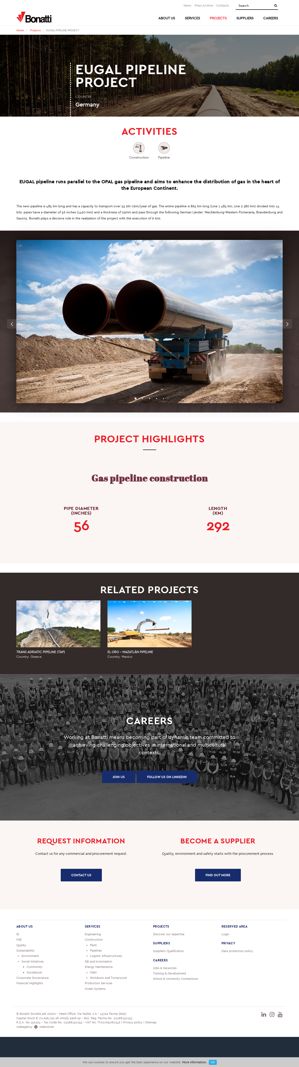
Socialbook (34, 972)
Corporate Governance (32, 978)
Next (287, 324)
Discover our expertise (168, 934)
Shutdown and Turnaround (108, 978)
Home (20, 30)
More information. (194, 1062)
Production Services (98, 983)
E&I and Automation (98, 961)
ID (17, 934)
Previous (11, 324)
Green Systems (95, 989)
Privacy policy (132, 1022)
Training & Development (169, 973)
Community (35, 967)
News (187, 5)
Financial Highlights (29, 983)
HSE (19, 939)
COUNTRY (83, 96)
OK (213, 1062)
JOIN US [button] (119, 777)
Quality (21, 945)
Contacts (222, 5)
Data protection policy (237, 951)
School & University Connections (175, 978)
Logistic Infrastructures (106, 956)
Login (225, 934)
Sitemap (151, 1022)
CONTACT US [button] (81, 875)
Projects (35, 30)
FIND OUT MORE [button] (218, 875)
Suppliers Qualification (168, 951)
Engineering (93, 934)
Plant (93, 945)
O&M (93, 972)
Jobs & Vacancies (165, 968)
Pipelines (96, 950)
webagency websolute (35, 1027)
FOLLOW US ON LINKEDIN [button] (167, 777)
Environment (30, 956)
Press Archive (204, 5)
